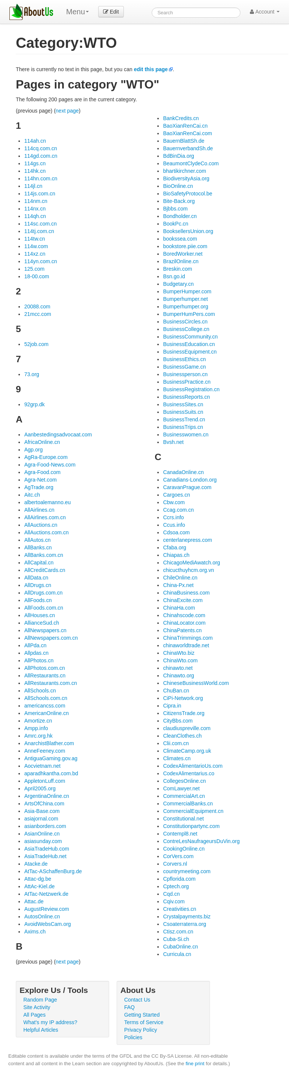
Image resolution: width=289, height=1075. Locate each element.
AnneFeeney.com (44, 751)
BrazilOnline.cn (180, 261)
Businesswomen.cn (185, 435)
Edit (111, 12)
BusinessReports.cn (186, 397)
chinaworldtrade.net (186, 645)
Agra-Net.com (40, 480)
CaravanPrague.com (187, 487)
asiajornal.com (41, 819)
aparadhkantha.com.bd (51, 773)
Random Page (40, 1000)
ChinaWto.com (180, 660)
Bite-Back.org (179, 201)
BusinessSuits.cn (183, 412)
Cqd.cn (171, 894)
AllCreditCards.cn (44, 570)
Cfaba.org (174, 547)
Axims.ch (35, 932)
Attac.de (33, 901)
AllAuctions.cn (40, 525)
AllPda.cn (35, 645)
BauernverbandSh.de (188, 148)
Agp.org (33, 450)
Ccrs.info (173, 517)
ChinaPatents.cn (182, 630)
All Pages (34, 1015)
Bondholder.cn (180, 216)
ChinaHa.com (179, 608)
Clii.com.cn (176, 743)
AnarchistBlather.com (49, 743)
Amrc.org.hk (38, 736)
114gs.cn (35, 163)
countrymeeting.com (186, 871)
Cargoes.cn (176, 495)
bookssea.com (180, 239)
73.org (31, 374)
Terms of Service (143, 1022)
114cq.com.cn (40, 148)
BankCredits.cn (181, 118)
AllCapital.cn (38, 563)
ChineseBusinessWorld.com (196, 683)
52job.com (36, 344)
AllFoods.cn (38, 600)
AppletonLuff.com (44, 781)
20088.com (37, 306)
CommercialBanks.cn (188, 804)
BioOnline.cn (178, 186)
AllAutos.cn (37, 540)
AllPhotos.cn (38, 660)
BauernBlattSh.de (183, 141)
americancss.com (44, 706)
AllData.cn (36, 578)
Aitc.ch (32, 495)
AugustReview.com (46, 909)
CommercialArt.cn (184, 796)
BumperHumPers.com (189, 314)
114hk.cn (35, 171)
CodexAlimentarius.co (188, 773)
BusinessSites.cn (183, 404)
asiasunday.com (43, 841)
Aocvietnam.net (42, 766)
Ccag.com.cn (178, 510)
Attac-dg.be (37, 879)
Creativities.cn (179, 909)
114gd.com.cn (40, 156)
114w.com (36, 246)
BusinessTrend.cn (184, 419)
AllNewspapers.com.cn (51, 638)
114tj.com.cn (39, 231)
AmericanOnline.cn (46, 713)
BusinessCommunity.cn (190, 337)
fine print (195, 1063)
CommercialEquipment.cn (193, 811)
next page (67, 111)
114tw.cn (34, 239)
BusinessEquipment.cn (189, 352)
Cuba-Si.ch (176, 939)
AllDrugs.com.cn (43, 593)
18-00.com (36, 276)
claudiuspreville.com (186, 728)
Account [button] (265, 12)
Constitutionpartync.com (191, 826)
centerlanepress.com (187, 540)
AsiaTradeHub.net (45, 856)
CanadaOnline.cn (183, 472)
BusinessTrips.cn (183, 427)
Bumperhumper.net (185, 299)
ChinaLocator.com (184, 623)
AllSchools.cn (40, 691)
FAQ (129, 1007)
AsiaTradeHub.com (46, 849)
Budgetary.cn (178, 284)
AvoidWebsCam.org (47, 924)
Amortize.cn (38, 721)
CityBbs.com (178, 721)
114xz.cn (34, 254)
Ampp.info (36, 728)
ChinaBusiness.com (186, 593)
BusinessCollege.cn (186, 329)
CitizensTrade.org (183, 713)
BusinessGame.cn (184, 367)
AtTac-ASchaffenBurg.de (53, 871)
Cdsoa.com (176, 532)
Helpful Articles (40, 1030)
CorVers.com (178, 856)
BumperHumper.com (187, 291)
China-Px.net (178, 585)
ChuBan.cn (176, 691)
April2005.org (39, 788)
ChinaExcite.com (182, 600)
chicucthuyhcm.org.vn (188, 570)
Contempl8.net (180, 834)
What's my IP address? (50, 1022)
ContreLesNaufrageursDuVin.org (201, 841)
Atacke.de (35, 864)
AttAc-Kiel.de (39, 886)
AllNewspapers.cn (45, 630)
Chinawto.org (178, 675)
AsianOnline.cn (41, 834)
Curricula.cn (177, 954)
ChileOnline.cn (180, 578)
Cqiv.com (173, 901)
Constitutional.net (183, 819)
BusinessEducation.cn (189, 344)
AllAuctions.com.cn (46, 532)
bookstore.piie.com (185, 246)
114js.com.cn (39, 194)
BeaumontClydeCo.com (191, 163)
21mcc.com (37, 314)
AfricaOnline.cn (42, 442)
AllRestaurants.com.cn (50, 683)
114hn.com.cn (40, 178)
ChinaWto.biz (178, 653)
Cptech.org (176, 886)
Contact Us (137, 1000)
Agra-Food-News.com (49, 465)
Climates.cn (176, 758)
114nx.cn (35, 209)
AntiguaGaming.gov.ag (50, 758)
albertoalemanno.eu (47, 502)
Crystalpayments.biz (186, 916)
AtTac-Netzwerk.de (46, 894)
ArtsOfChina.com (44, 804)
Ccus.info (174, 525)
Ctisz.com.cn (178, 932)
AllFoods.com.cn (43, 608)
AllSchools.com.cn (45, 698)
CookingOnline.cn (184, 849)
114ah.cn (35, 141)
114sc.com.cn (40, 224)
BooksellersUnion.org (188, 231)
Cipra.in (172, 706)
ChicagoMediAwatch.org (191, 563)
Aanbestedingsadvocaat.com (58, 435)
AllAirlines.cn (39, 510)
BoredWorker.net (182, 254)
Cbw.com (174, 502)
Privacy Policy (140, 1030)
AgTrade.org (38, 487)
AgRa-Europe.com (45, 457)
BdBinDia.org (178, 156)
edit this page (151, 69)
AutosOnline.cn (42, 916)
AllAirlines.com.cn (44, 517)
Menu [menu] (77, 12)
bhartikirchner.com (184, 171)
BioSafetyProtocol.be (187, 194)
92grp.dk (34, 404)
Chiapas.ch (176, 555)
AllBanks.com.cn (43, 555)
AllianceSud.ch (41, 623)
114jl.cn (33, 186)
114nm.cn (35, 201)
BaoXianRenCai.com (187, 133)
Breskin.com (177, 269)
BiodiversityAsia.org (186, 178)
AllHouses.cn (39, 615)
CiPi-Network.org (183, 698)
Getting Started (142, 1015)
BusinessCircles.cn (185, 322)
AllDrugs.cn (37, 585)
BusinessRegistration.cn (191, 389)
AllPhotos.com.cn (44, 668)
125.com (34, 269)
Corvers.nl (175, 864)
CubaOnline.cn (180, 947)
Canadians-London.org (189, 480)
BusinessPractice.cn (186, 382)
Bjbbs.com (175, 209)
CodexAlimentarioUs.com (192, 766)
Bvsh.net (173, 442)
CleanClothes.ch (182, 736)
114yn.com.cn (40, 261)
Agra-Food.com (42, 472)
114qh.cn (35, 216)
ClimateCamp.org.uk (187, 751)
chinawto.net (178, 668)
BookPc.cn (175, 224)
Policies (133, 1037)
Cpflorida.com (179, 879)
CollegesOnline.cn (184, 781)
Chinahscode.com (184, 615)
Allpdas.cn (36, 653)
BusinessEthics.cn (184, 359)
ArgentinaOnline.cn (46, 796)
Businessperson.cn (185, 374)
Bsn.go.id (174, 276)
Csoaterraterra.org (184, 924)
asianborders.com (45, 826)
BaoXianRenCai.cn (185, 126)
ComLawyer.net (181, 788)
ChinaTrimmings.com (188, 638)
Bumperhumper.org (185, 306)
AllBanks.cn (38, 547)
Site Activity (36, 1007)
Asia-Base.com (41, 811)
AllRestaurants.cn (44, 675)
